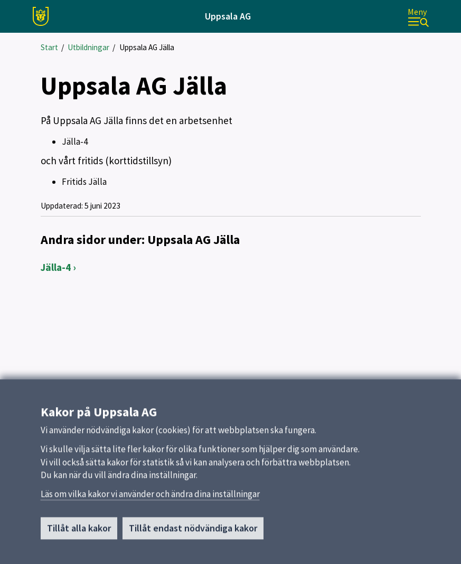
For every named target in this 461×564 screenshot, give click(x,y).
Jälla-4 (56, 267)
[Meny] (418, 16)
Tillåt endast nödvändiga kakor (193, 531)
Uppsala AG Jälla (146, 47)
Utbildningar (88, 47)
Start (49, 47)
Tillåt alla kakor (79, 531)
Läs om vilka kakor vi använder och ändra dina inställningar (150, 497)
